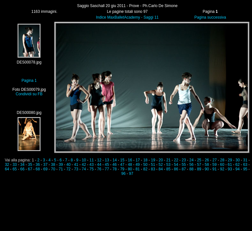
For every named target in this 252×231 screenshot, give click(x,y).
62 (237, 164)
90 (207, 169)
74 (84, 169)
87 (184, 169)
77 (107, 169)
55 (184, 164)
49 (138, 164)
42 (84, 164)
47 (122, 164)
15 (122, 160)
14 (115, 160)
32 (7, 164)
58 (207, 164)
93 (230, 169)
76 (99, 169)
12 (99, 160)
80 (130, 169)
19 (153, 160)
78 (115, 169)
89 (199, 169)
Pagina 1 (28, 80)
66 (22, 169)
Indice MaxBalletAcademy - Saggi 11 (127, 17)
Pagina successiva (210, 17)
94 (237, 169)
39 (61, 164)
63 (245, 164)
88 (191, 169)
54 (176, 164)
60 (222, 164)
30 (237, 160)
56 (191, 164)
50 (145, 164)
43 (92, 164)
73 (76, 169)
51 (153, 164)
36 (37, 164)
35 (30, 164)
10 (84, 160)
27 (214, 160)
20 (161, 160)
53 (168, 164)
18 (145, 160)
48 (130, 164)
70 (53, 169)
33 (14, 164)
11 (92, 160)
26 (207, 160)
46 (115, 164)
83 (153, 169)
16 (130, 160)
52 (161, 164)
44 (99, 164)
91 (214, 169)
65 (14, 169)
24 (191, 160)
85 (168, 169)
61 (230, 164)
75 (92, 169)
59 (214, 164)
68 (37, 169)
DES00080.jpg (29, 112)
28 (222, 160)
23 (184, 160)
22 (176, 160)
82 (145, 169)
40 (68, 164)
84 (161, 169)
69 (45, 169)
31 (245, 160)
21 (168, 160)
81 (138, 169)
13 (107, 160)
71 (61, 169)
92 (222, 169)
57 (199, 164)
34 (22, 164)
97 (131, 173)
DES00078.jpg (29, 62)
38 (53, 164)
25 (199, 160)
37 (45, 164)
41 (76, 164)
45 (107, 164)
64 (7, 169)
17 (138, 160)
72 (68, 169)
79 (122, 169)
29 (230, 160)
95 (245, 169)
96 (123, 173)
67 (30, 169)
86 (176, 169)
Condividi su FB (29, 94)
